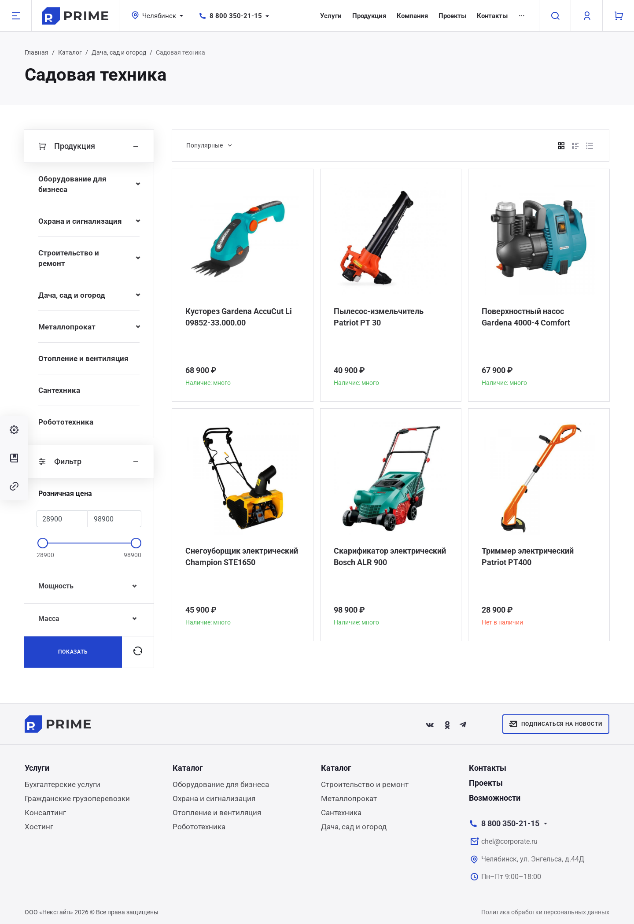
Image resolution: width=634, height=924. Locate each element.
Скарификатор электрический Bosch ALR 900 (390, 556)
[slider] (42, 543)
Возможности (494, 797)
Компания (412, 16)
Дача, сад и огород (119, 52)
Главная (36, 52)
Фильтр (89, 461)
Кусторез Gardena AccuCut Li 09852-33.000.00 (238, 317)
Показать (73, 652)
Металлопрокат (67, 326)
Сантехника (59, 390)
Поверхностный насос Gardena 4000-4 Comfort (526, 317)
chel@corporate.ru (509, 841)
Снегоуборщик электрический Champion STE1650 (241, 556)
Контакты (492, 16)
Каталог (70, 52)
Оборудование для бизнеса (72, 184)
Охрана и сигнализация (80, 221)
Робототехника (65, 422)
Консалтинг (45, 812)
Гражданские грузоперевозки (77, 798)
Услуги (331, 16)
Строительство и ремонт (68, 258)
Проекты (452, 16)
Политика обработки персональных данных (545, 912)
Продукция (369, 16)
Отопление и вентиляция (83, 358)
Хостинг (39, 826)
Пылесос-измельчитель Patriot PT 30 (379, 317)
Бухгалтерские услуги (62, 784)
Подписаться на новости (555, 724)
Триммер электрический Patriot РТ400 (528, 556)
